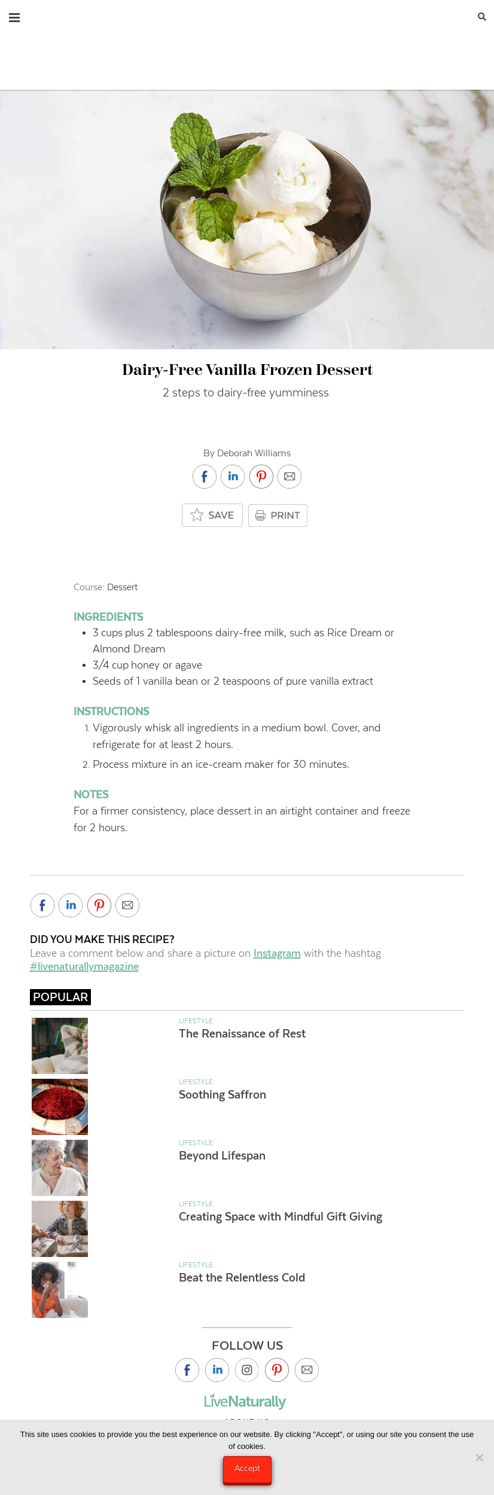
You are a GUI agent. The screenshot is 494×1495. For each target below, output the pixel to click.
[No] (479, 1457)
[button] (14, 15)
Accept (247, 1468)
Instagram (277, 953)
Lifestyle (196, 1021)
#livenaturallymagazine (84, 966)
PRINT (279, 515)
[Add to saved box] (213, 516)
